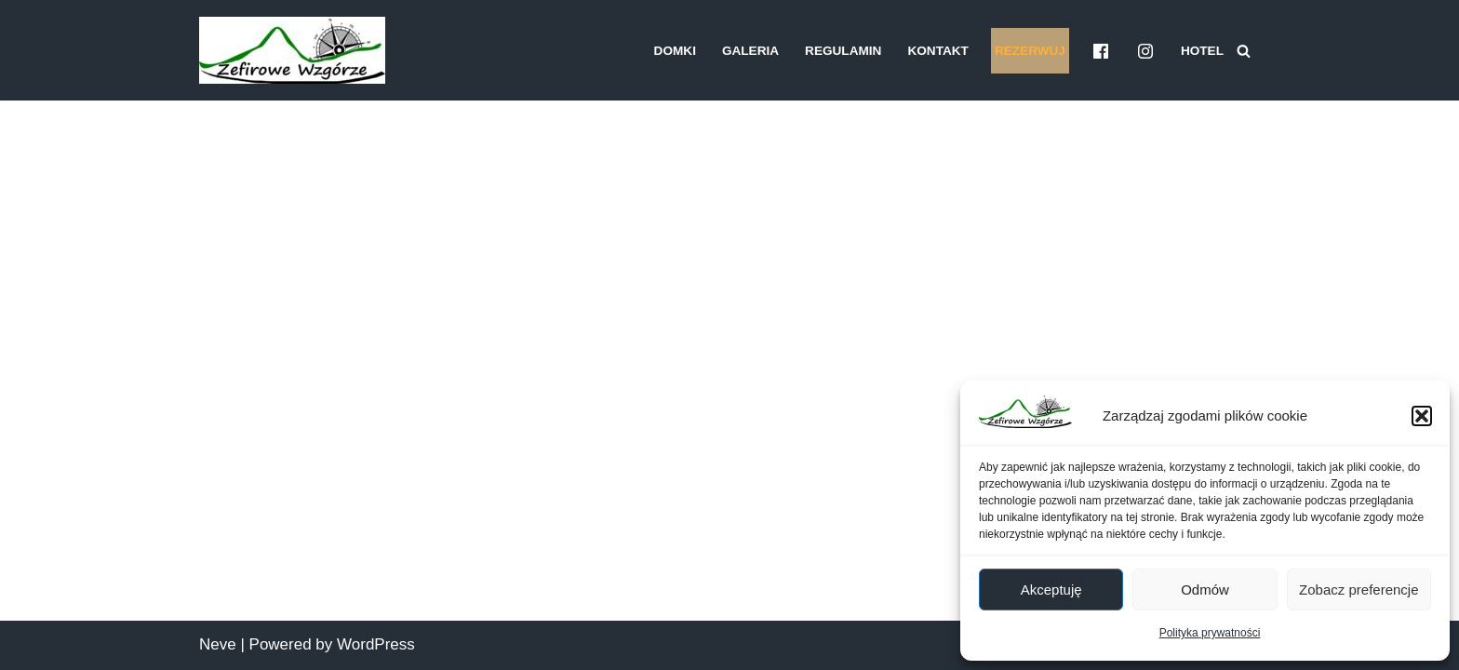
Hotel (1202, 51)
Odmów (1205, 589)
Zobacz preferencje (1358, 589)
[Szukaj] (1244, 51)
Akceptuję (1051, 589)
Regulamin (843, 51)
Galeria (750, 51)
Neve (217, 644)
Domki (675, 51)
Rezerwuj (1030, 51)
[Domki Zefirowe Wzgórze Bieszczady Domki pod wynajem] (292, 50)
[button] (1421, 416)
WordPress (376, 644)
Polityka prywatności (1210, 632)
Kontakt (937, 51)
